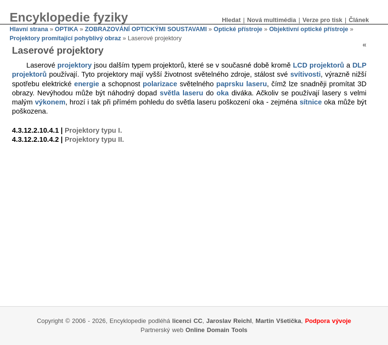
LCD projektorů (318, 65)
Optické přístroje (238, 29)
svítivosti (305, 74)
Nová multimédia (271, 19)
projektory (74, 65)
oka (222, 93)
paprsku (230, 84)
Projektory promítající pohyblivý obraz (65, 38)
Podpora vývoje (328, 320)
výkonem (50, 102)
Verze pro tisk (322, 19)
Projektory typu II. (94, 139)
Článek (359, 19)
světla (170, 93)
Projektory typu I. (93, 130)
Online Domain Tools (216, 330)
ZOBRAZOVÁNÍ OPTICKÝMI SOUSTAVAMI (146, 29)
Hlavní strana (29, 29)
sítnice (310, 102)
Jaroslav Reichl (229, 320)
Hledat (231, 19)
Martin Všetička (278, 320)
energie (86, 84)
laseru (256, 84)
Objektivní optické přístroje (308, 29)
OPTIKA (66, 29)
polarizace (160, 84)
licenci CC (187, 320)
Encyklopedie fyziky (69, 17)
